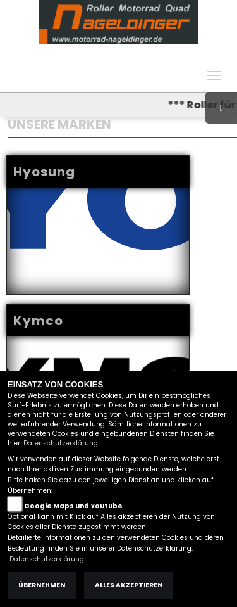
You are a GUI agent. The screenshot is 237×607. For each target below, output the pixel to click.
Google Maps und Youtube (73, 506)
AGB (146, 53)
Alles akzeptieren (128, 585)
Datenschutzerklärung (60, 443)
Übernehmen (41, 585)
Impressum (103, 53)
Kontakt (181, 53)
